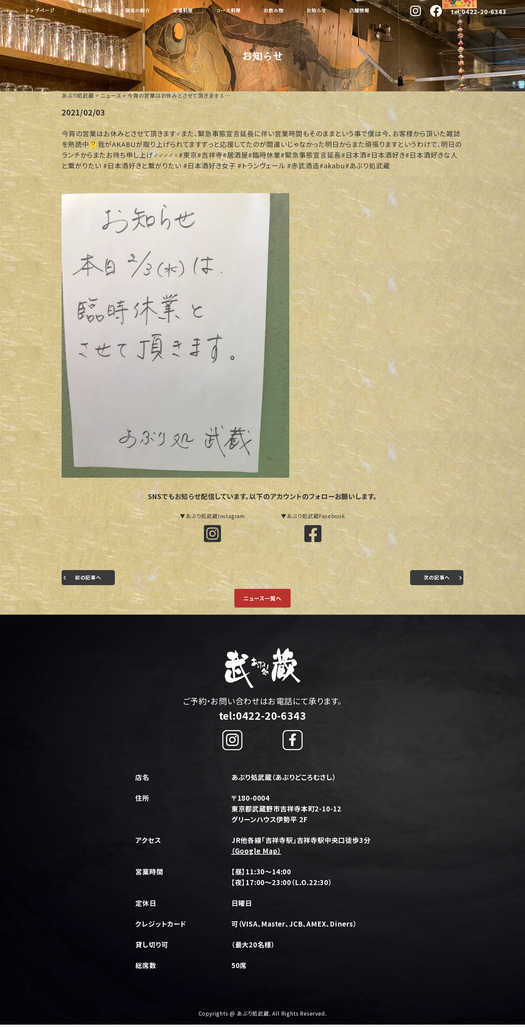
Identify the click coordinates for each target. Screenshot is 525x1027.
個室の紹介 (137, 10)
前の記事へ (89, 580)
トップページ (40, 10)
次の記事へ (436, 580)
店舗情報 (359, 10)
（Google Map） (256, 853)
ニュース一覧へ (262, 601)
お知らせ (316, 10)
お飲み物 (273, 10)
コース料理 (228, 10)
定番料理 (183, 10)
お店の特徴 (89, 10)
